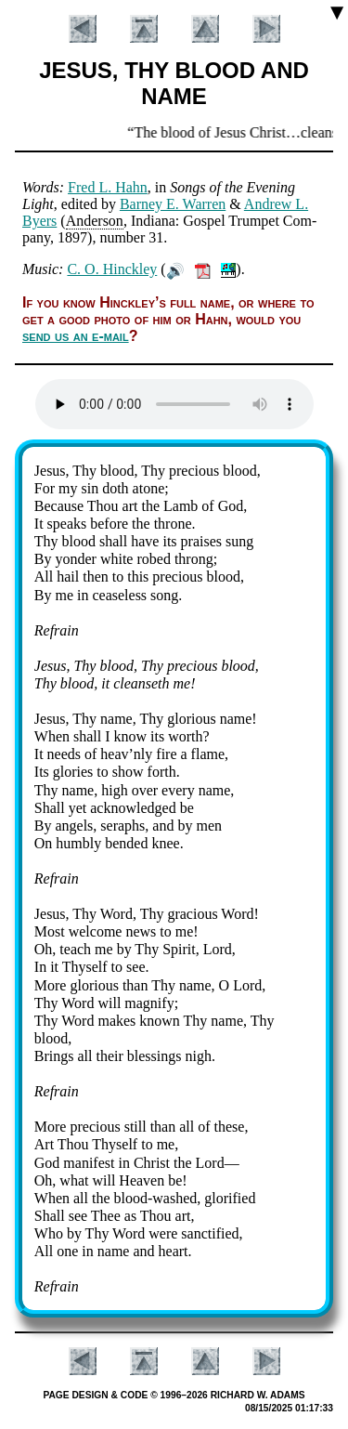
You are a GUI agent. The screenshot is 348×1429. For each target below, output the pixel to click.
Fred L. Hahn (108, 187)
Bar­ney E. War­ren (173, 204)
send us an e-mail (75, 336)
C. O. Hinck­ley (112, 269)
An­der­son (94, 221)
